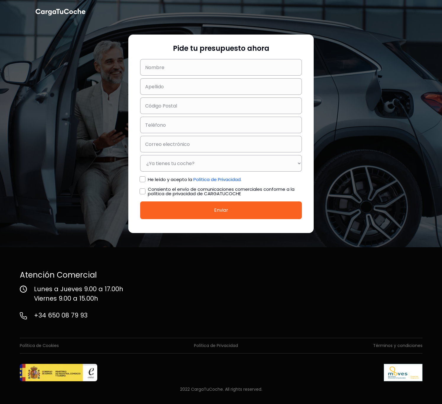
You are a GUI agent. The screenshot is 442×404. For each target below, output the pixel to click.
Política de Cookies (39, 345)
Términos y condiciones (397, 345)
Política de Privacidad (216, 345)
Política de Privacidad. (217, 179)
